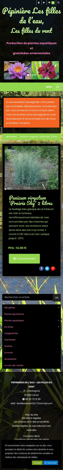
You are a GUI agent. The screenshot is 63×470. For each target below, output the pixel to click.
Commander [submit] (24, 259)
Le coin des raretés (13, 365)
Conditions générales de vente (31, 439)
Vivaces (8, 346)
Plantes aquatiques (14, 320)
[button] (7, 70)
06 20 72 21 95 (33, 399)
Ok (56, 297)
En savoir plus (50, 463)
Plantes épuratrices (14, 314)
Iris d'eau (8, 326)
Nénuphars (9, 307)
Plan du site (31, 414)
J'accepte (37, 463)
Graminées (9, 339)
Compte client (31, 436)
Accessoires (10, 359)
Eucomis (8, 352)
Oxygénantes (11, 333)
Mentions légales (31, 418)
